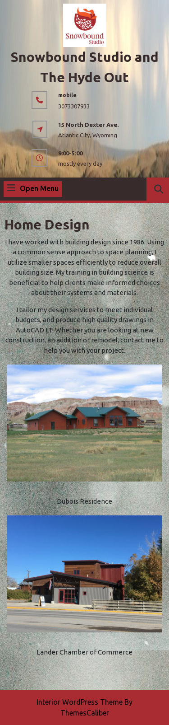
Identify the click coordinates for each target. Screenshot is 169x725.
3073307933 (74, 106)
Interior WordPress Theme (80, 702)
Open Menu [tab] (33, 188)
